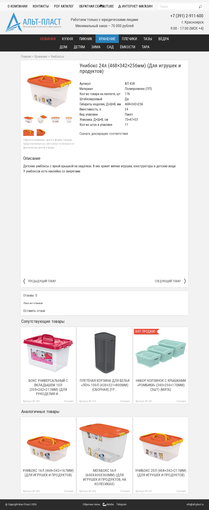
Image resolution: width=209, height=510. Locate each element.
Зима (95, 47)
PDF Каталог (64, 6)
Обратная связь (91, 6)
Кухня (67, 39)
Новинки (48, 39)
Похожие (68, 401)
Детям (79, 47)
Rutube (106, 6)
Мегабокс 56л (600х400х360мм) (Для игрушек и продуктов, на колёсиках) (104, 477)
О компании (17, 6)
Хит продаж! (145, 332)
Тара (145, 47)
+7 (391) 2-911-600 (186, 15)
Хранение (107, 39)
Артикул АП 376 (87, 401)
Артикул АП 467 (144, 401)
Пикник (85, 39)
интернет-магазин (135, 6)
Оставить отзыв (34, 311)
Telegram (121, 504)
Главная (26, 57)
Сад (110, 47)
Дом (63, 47)
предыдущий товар (39, 281)
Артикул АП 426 (87, 491)
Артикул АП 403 (31, 401)
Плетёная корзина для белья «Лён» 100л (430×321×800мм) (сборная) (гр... (104, 385)
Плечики (129, 39)
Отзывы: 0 (30, 295)
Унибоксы (57, 57)
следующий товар (170, 281)
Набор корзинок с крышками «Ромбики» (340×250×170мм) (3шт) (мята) (161, 385)
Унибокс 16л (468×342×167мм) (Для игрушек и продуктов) (48, 472)
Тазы (147, 39)
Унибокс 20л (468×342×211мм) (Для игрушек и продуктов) (160, 472)
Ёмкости (127, 47)
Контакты (41, 6)
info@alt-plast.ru (195, 504)
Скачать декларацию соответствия (104, 134)
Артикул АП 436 (31, 491)
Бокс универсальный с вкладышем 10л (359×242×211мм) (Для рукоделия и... (48, 387)
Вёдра (163, 39)
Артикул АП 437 (144, 491)
